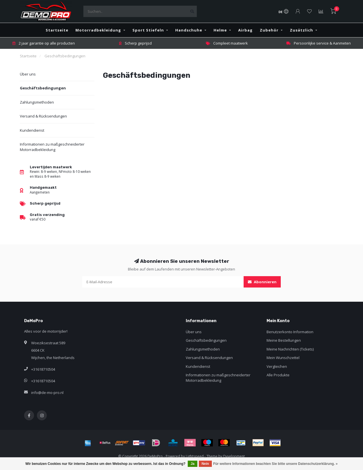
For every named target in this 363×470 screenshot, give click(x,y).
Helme (220, 30)
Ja (192, 464)
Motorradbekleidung (98, 30)
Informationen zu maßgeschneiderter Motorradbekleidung (52, 147)
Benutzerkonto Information (290, 331)
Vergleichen (277, 366)
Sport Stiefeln (148, 30)
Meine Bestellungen (284, 340)
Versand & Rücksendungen (43, 116)
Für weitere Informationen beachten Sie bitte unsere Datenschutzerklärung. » (275, 464)
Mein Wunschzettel (283, 357)
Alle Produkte (278, 374)
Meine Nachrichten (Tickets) (290, 349)
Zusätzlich (301, 30)
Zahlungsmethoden (37, 102)
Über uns (28, 74)
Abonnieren (262, 281)
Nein (205, 464)
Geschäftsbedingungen (43, 88)
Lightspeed (195, 456)
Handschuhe (188, 30)
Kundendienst (32, 130)
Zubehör (269, 30)
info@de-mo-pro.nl (47, 392)
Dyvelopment (234, 456)
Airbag (245, 30)
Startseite (57, 30)
